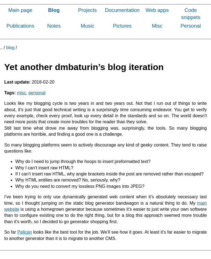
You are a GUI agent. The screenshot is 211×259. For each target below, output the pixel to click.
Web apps (157, 10)
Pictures (122, 26)
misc (21, 92)
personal (36, 92)
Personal (191, 26)
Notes (54, 26)
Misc (157, 26)
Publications (20, 26)
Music (87, 26)
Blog (53, 10)
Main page (20, 10)
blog (10, 47)
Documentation (122, 10)
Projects (87, 10)
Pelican (24, 232)
